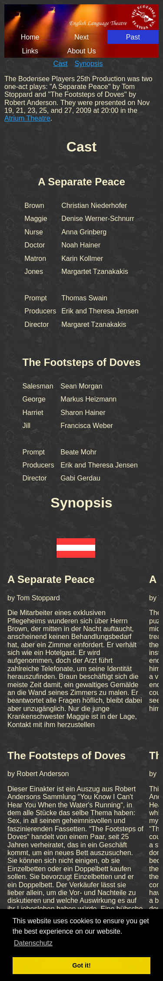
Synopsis (89, 63)
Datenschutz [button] (33, 943)
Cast (60, 63)
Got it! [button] (81, 965)
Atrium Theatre (27, 118)
